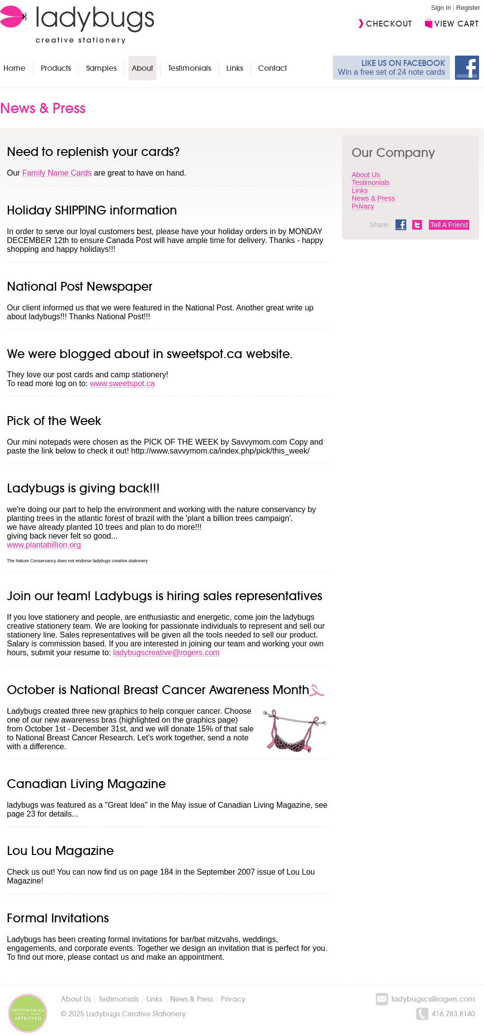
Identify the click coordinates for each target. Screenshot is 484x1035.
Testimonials (189, 68)
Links (234, 68)
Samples (101, 68)
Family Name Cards (56, 173)
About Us (366, 175)
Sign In (441, 7)
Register (468, 7)
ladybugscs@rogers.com (433, 999)
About (142, 68)
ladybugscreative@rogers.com (166, 652)
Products (56, 68)
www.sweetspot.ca (122, 383)
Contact (272, 68)
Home (14, 68)
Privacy (363, 206)
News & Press (373, 198)
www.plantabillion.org (44, 545)
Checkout (389, 24)
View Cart (456, 24)
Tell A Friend (449, 225)
